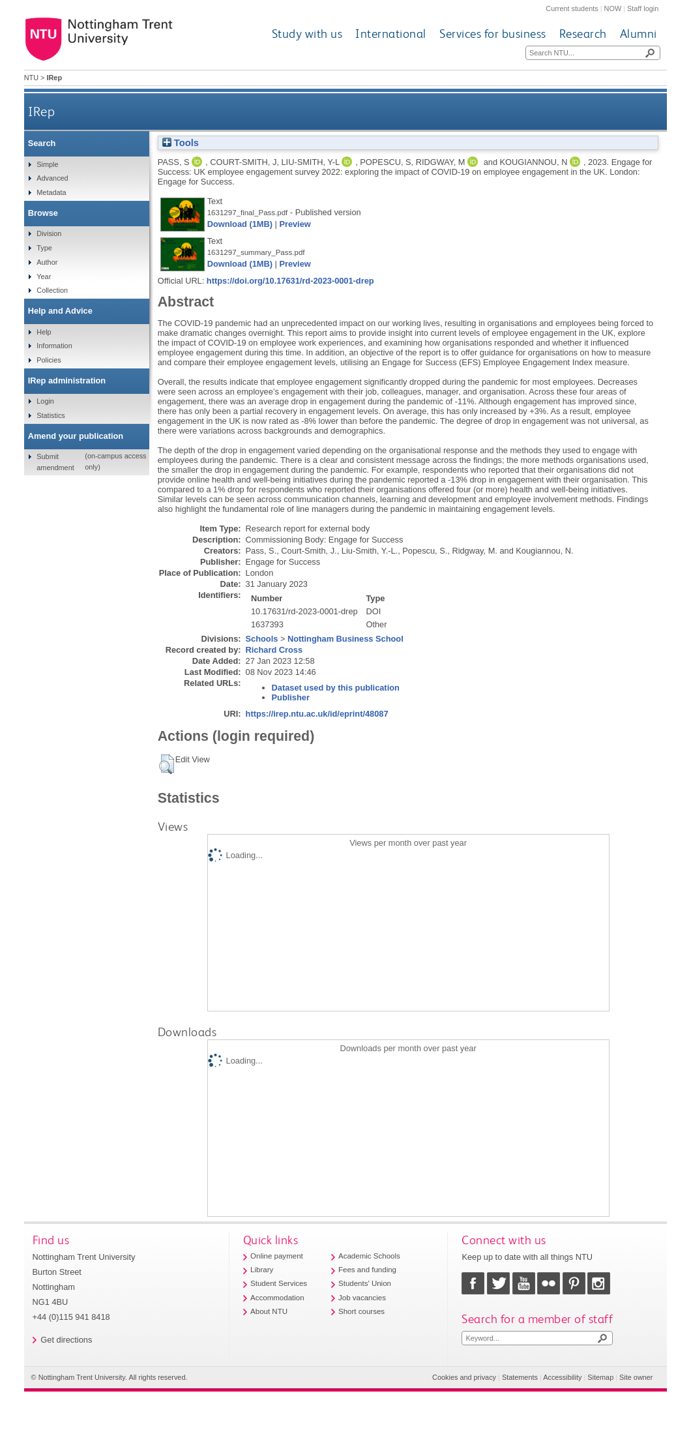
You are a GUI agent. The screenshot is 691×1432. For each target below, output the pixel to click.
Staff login (642, 8)
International (390, 33)
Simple (47, 164)
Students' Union (364, 1283)
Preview (294, 224)
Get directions (66, 1340)
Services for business (492, 33)
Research (583, 33)
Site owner (636, 1377)
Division (49, 233)
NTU (31, 78)
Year (44, 276)
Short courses (361, 1311)
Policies (49, 360)
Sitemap (600, 1377)
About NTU (268, 1311)
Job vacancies (362, 1298)
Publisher (291, 697)
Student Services (278, 1283)
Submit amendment (55, 462)
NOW (613, 8)
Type (44, 248)
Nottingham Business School (345, 639)
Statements (520, 1377)
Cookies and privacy (464, 1377)
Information (54, 346)
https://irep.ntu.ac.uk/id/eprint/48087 (317, 714)
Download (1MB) (239, 224)
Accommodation (277, 1298)
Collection (52, 290)
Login (45, 401)
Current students (572, 8)
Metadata (51, 192)
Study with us (307, 33)
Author (47, 262)
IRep (41, 111)
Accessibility (562, 1377)
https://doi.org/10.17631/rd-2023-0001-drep (290, 281)
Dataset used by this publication (336, 688)
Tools (180, 143)
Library (261, 1270)
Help (44, 332)
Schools (262, 639)
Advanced (52, 178)
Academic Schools (369, 1256)
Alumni (638, 33)
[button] (166, 764)
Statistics (51, 415)
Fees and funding (367, 1270)
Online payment (276, 1256)
